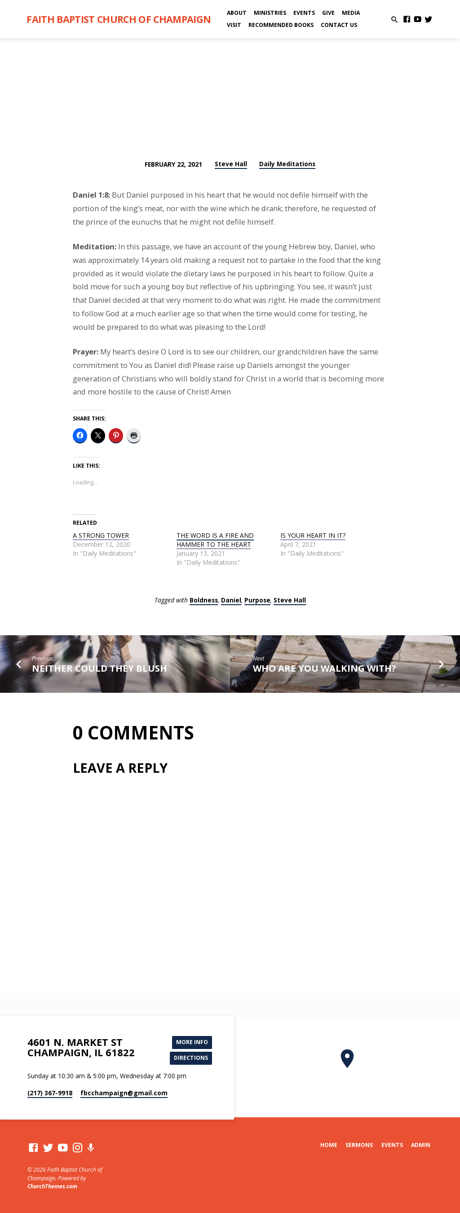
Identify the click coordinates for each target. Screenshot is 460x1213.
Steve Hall (231, 163)
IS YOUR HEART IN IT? (312, 535)
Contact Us (339, 25)
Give (328, 13)
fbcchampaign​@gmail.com (124, 1093)
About (237, 13)
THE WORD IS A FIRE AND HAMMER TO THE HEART (215, 540)
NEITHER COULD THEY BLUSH (99, 668)
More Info (191, 1042)
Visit (234, 25)
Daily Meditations (287, 163)
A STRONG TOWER (101, 535)
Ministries (270, 13)
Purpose (257, 600)
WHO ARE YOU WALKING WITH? (324, 668)
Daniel (231, 600)
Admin (420, 1145)
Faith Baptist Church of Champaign (119, 19)
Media (351, 13)
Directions (190, 1058)
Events (304, 13)
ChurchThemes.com (52, 1186)
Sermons (359, 1145)
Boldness (204, 600)
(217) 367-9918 (49, 1093)
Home (328, 1145)
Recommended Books (281, 25)
